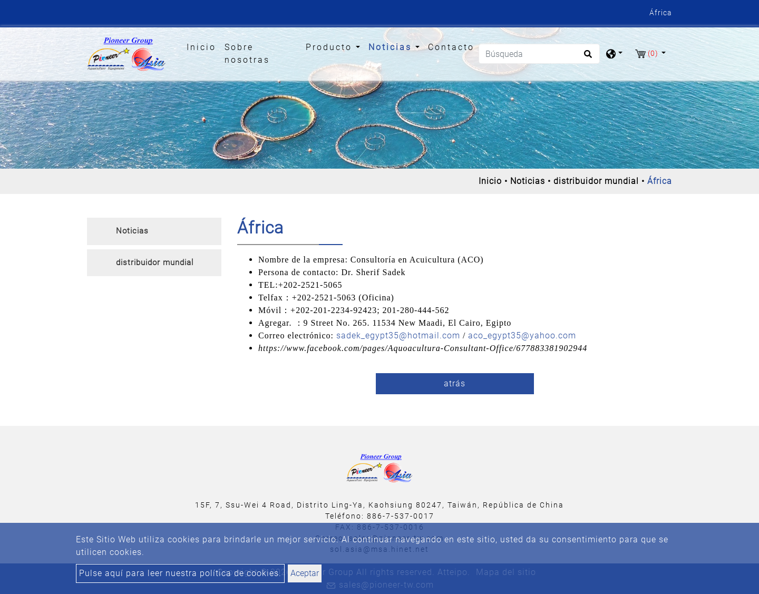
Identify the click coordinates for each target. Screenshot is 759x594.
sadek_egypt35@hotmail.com (398, 335)
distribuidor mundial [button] (154, 262)
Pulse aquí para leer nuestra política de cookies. (180, 573)
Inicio (203, 46)
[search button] (586, 57)
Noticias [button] (391, 47)
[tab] (154, 231)
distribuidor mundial (596, 181)
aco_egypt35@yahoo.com (522, 335)
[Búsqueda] (539, 54)
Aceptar (304, 573)
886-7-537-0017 (400, 516)
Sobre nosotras (247, 53)
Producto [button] (331, 47)
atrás (454, 383)
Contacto (451, 47)
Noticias (527, 181)
